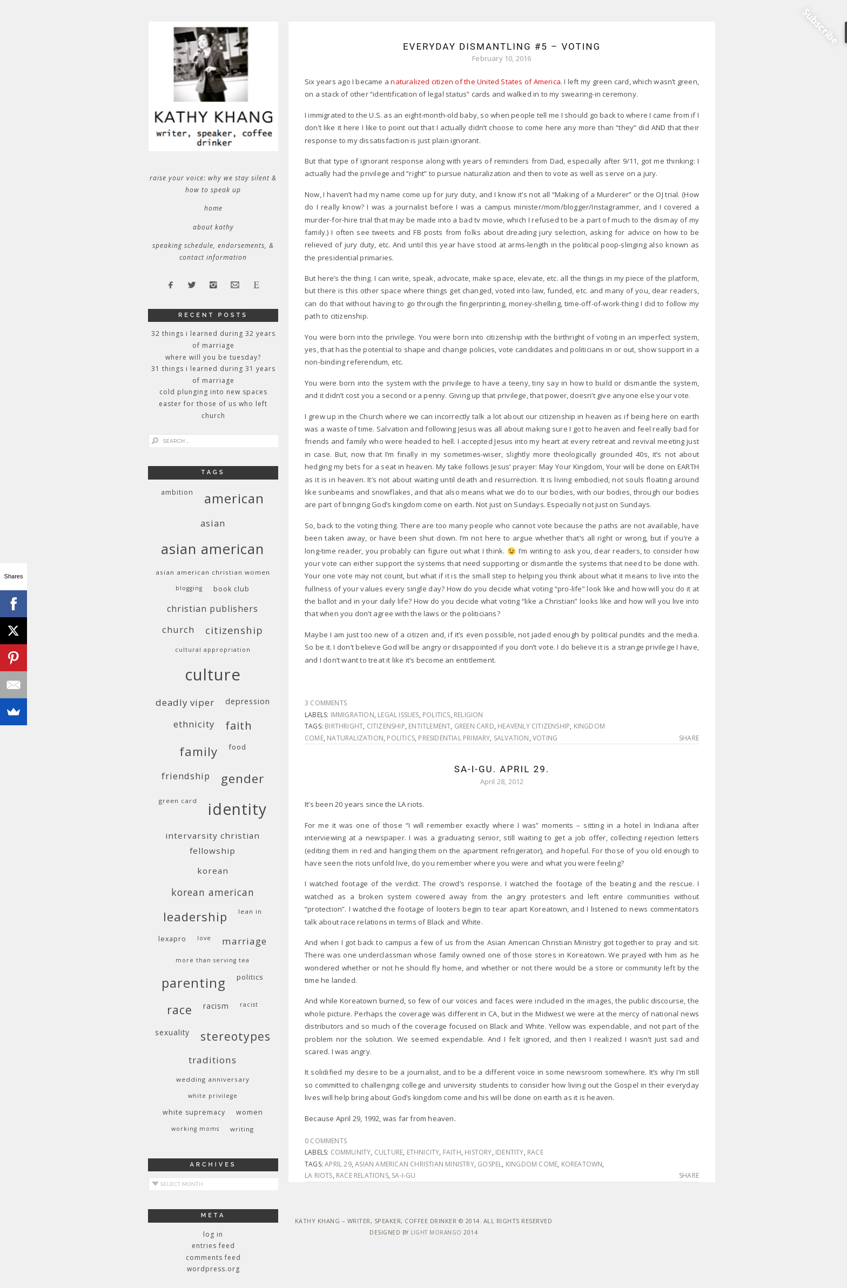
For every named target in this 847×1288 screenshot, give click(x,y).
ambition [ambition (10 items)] (177, 492)
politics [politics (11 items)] (250, 977)
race (535, 1152)
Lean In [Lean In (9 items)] (250, 911)
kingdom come (531, 1164)
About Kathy (213, 227)
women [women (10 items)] (249, 1112)
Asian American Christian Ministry (414, 1164)
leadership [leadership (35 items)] (195, 916)
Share (689, 738)
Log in (213, 1234)
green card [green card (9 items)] (178, 801)
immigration (352, 714)
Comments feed (213, 1257)
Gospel (490, 1164)
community (351, 1152)
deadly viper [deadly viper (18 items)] (185, 702)
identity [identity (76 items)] (237, 809)
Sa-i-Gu (403, 1175)
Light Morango (436, 1232)
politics (436, 714)
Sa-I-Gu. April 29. (501, 769)
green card (474, 726)
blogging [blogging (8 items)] (189, 588)
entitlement (429, 726)
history (478, 1152)
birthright (344, 726)
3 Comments (326, 702)
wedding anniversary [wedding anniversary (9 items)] (213, 1079)
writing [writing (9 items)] (242, 1129)
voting (545, 738)
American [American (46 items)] (234, 498)
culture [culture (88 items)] (213, 674)
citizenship (386, 726)
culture (388, 1152)
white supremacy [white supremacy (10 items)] (194, 1112)
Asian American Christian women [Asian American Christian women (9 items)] (213, 572)
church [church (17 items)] (178, 629)
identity (509, 1152)
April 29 (338, 1164)
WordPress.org (213, 1268)
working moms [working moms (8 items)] (195, 1128)
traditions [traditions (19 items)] (213, 1060)
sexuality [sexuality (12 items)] (172, 1032)
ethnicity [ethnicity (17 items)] (193, 724)
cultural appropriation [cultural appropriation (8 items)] (213, 649)
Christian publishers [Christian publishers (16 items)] (212, 609)
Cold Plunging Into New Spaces (213, 391)
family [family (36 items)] (198, 751)
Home (213, 208)
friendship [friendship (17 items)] (186, 776)
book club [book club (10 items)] (231, 589)
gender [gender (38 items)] (242, 778)
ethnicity (423, 1152)
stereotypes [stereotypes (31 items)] (235, 1036)
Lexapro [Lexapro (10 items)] (172, 938)
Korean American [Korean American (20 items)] (212, 892)
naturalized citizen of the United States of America (476, 81)
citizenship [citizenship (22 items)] (234, 630)
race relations (362, 1175)
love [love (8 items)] (204, 938)
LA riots (319, 1175)
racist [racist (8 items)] (249, 1004)
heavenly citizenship (534, 726)
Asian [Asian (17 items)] (212, 523)
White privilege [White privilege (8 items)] (213, 1096)
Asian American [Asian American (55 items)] (212, 549)
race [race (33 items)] (179, 1009)
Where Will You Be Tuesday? (213, 357)
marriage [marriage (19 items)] (244, 941)
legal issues (398, 714)
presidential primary (454, 738)
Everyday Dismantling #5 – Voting (502, 46)
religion (468, 714)
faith (452, 1152)
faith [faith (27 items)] (238, 725)
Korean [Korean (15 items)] (212, 870)
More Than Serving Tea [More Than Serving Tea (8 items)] (213, 960)
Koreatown (582, 1164)
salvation (511, 738)
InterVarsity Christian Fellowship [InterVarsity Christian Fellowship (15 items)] (212, 843)
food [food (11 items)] (237, 747)
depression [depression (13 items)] (247, 701)
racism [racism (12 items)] (216, 1006)
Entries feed (213, 1245)
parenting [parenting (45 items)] (194, 983)
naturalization (355, 738)
